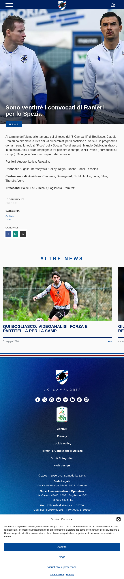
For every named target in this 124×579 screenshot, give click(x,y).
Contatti (62, 431)
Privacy (70, 574)
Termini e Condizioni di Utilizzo (62, 453)
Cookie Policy (57, 574)
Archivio (9, 216)
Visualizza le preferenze (62, 567)
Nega (62, 556)
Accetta (62, 546)
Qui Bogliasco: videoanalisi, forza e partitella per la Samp (45, 331)
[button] (118, 519)
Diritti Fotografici (62, 461)
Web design (62, 468)
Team (8, 219)
